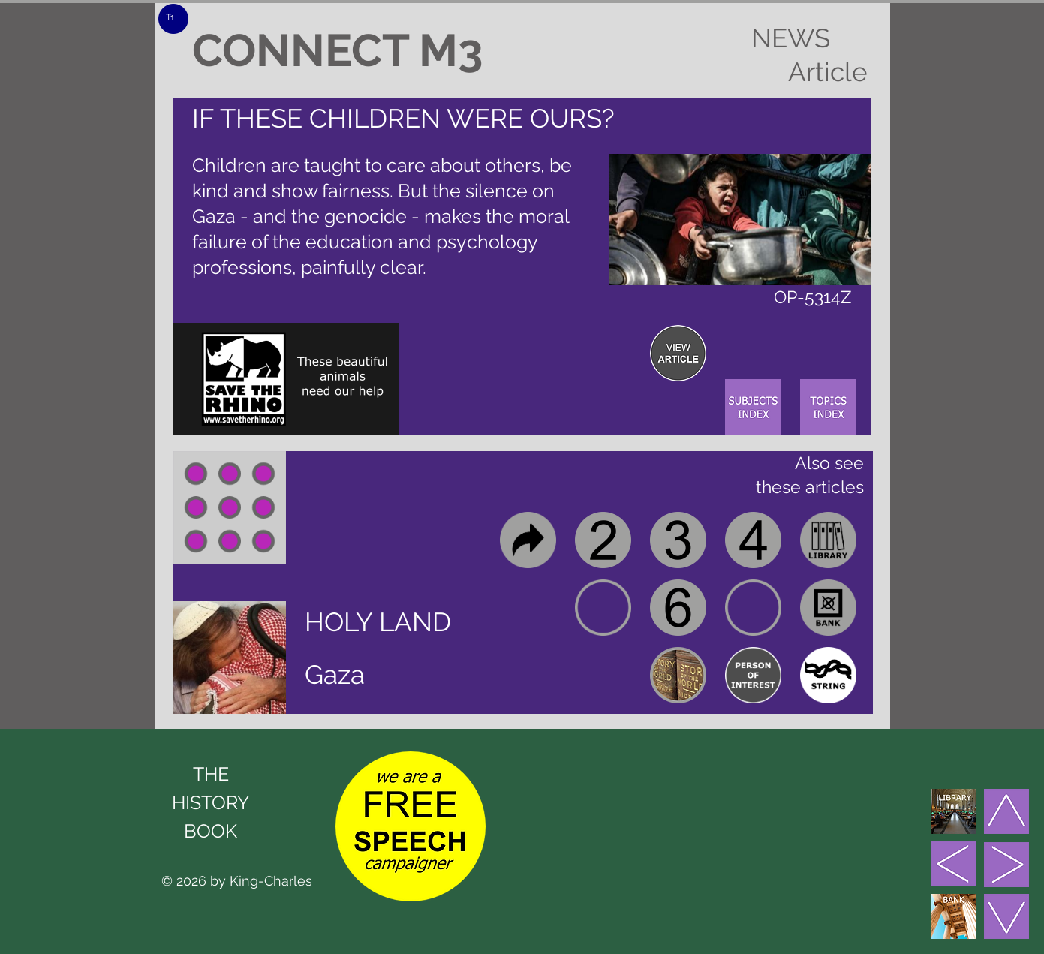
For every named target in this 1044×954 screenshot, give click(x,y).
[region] (678, 353)
